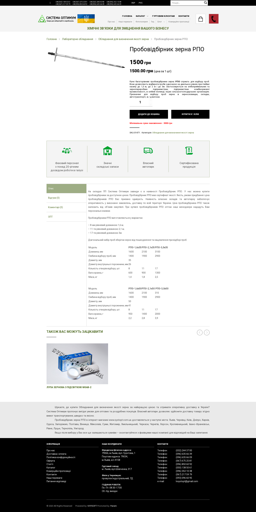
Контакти (183, 16)
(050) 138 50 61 (184, 467)
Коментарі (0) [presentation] (55, 207)
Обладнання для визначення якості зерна (123, 39)
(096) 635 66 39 (184, 454)
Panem (113, 506)
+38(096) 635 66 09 (96, 4)
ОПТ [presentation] (50, 216)
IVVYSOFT (92, 506)
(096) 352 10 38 (184, 471)
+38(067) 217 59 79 (63, 4)
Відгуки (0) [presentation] (54, 198)
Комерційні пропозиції (178, 22)
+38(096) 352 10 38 (113, 2)
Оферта (51, 460)
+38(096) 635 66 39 (113, 4)
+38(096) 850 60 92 (79, 4)
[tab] (67, 188)
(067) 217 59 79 (184, 474)
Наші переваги (125, 22)
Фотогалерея (142, 22)
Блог (160, 22)
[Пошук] (189, 2)
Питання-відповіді (56, 481)
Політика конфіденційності (61, 457)
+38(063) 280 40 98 (96, 2)
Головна (127, 16)
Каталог (140, 16)
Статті (50, 464)
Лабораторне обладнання (77, 39)
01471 (137, 132)
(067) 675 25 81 (184, 460)
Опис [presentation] (51, 188)
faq (152, 22)
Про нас (111, 22)
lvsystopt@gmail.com (187, 481)
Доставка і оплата (56, 454)
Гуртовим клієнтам (163, 16)
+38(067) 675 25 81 (79, 2)
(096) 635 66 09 (184, 457)
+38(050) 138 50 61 (63, 2)
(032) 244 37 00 (184, 450)
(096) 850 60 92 (184, 464)
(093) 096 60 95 (184, 478)
